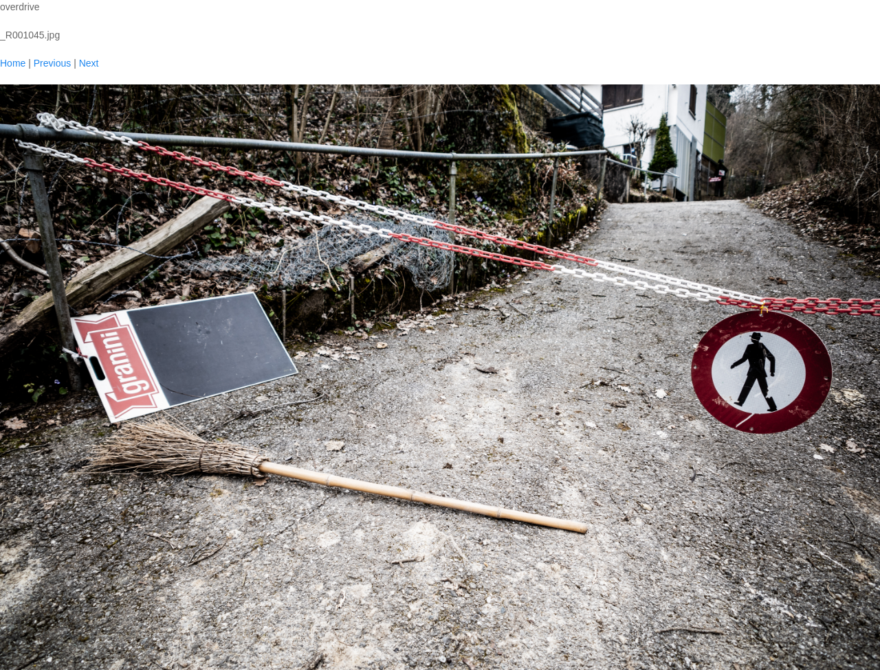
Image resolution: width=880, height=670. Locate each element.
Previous (52, 63)
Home (12, 63)
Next (89, 63)
